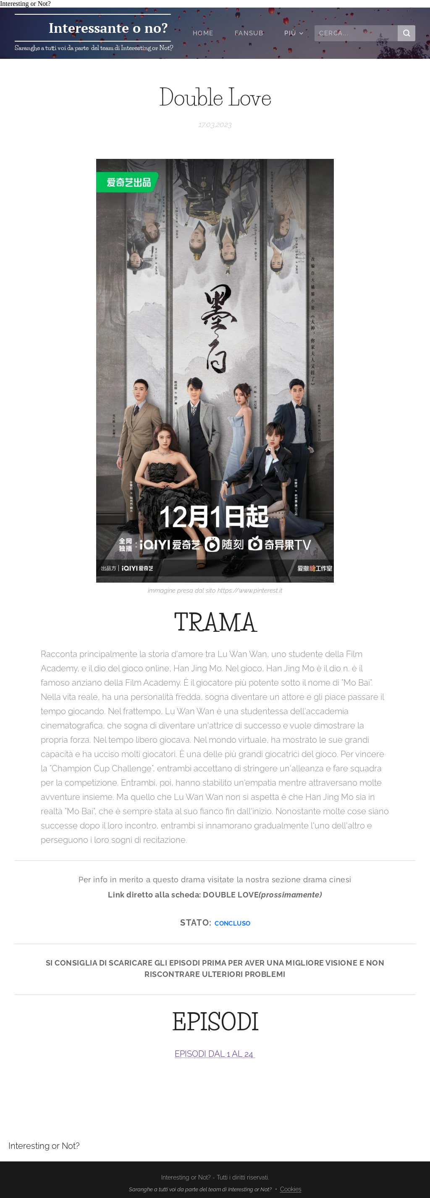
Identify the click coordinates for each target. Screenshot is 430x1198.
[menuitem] (207, 33)
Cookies (291, 1189)
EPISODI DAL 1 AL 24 (215, 1054)
